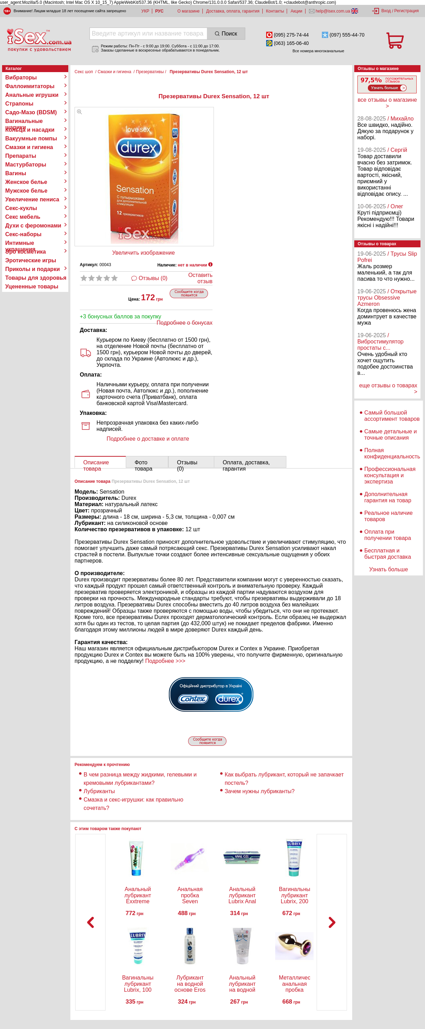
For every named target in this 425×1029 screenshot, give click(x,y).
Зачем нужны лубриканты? (260, 791)
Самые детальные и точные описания (390, 434)
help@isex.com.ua (333, 11)
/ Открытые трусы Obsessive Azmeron (387, 297)
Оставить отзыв (200, 278)
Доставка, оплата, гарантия (233, 11)
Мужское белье (26, 191)
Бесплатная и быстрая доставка (387, 554)
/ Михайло (400, 119)
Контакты (275, 11)
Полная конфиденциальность (392, 453)
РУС (159, 11)
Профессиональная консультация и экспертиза (390, 475)
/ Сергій (397, 150)
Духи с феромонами (33, 226)
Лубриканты (99, 791)
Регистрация (406, 10)
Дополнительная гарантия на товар (387, 497)
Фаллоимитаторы (30, 86)
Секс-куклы (21, 208)
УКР (145, 11)
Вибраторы (21, 77)
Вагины (15, 173)
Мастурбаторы (25, 165)
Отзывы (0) (153, 278)
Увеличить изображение (143, 253)
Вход (386, 10)
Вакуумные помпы (31, 138)
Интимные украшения (20, 243)
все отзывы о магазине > (387, 103)
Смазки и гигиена (29, 147)
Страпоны (19, 104)
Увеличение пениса (32, 199)
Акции (296, 11)
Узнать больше (388, 569)
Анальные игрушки (32, 95)
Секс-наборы (23, 234)
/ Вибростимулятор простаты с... (380, 341)
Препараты (20, 156)
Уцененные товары (31, 286)
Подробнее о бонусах (184, 323)
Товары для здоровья (35, 278)
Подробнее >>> (165, 661)
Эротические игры (30, 260)
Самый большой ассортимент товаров (392, 416)
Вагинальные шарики (24, 121)
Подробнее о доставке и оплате (148, 439)
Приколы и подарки (32, 269)
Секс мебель (22, 217)
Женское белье (26, 182)
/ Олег (395, 206)
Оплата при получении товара (387, 535)
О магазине (188, 11)
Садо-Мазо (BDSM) (31, 112)
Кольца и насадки (29, 130)
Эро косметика (25, 252)
